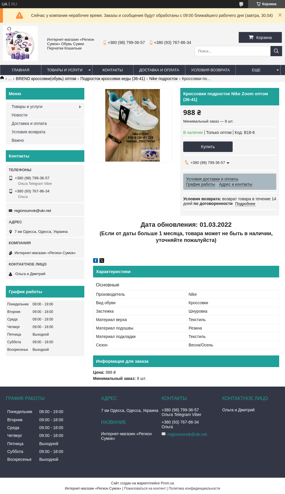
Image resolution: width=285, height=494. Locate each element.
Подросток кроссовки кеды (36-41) (112, 78)
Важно (18, 140)
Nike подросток (163, 78)
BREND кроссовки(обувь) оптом (46, 78)
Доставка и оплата (159, 70)
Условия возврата (28, 132)
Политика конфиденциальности (194, 488)
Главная (20, 70)
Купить (208, 146)
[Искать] (276, 51)
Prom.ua (167, 483)
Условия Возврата (210, 70)
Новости (19, 115)
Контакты (112, 70)
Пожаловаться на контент (145, 488)
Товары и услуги (65, 70)
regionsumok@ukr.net (32, 210)
